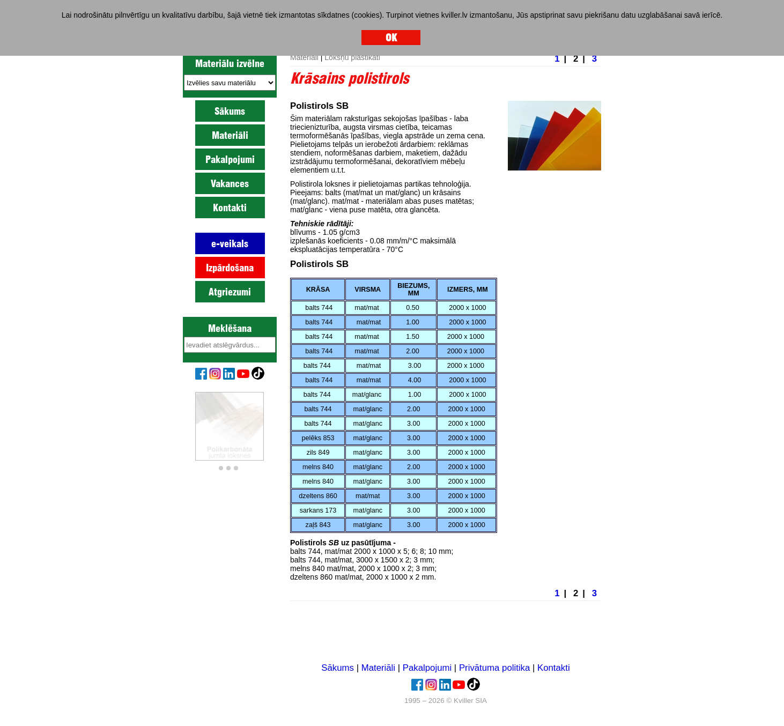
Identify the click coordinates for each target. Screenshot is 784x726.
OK (391, 37)
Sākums (230, 111)
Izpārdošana (230, 267)
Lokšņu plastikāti (352, 57)
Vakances (230, 183)
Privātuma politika (494, 668)
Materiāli (230, 135)
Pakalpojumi (230, 159)
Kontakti (230, 207)
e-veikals (229, 243)
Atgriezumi (230, 292)
